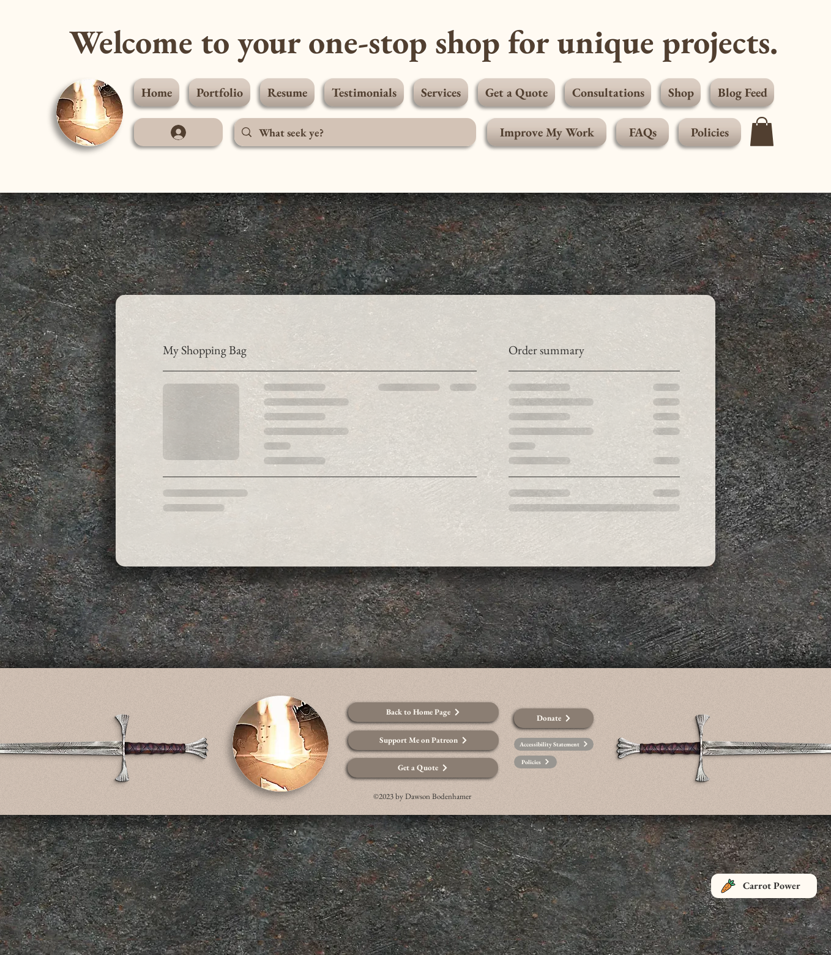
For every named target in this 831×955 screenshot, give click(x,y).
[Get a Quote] (423, 768)
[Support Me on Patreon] (423, 740)
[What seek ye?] (354, 132)
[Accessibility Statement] (554, 744)
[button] (762, 131)
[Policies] (535, 762)
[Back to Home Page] (423, 712)
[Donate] (554, 718)
